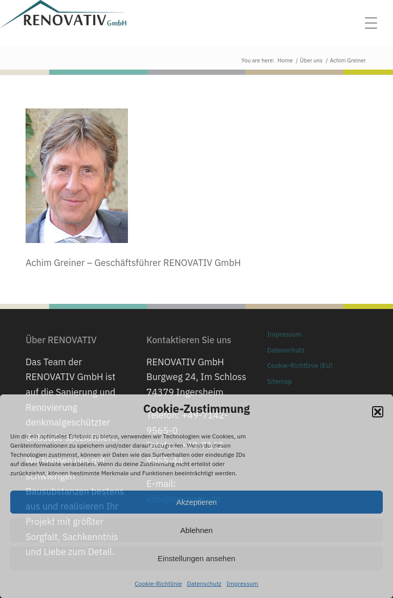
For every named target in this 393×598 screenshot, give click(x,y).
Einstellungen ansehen (196, 558)
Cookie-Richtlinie (158, 583)
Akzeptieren (196, 502)
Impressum (242, 583)
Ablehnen (196, 530)
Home (285, 60)
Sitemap (279, 381)
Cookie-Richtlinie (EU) (300, 365)
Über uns (311, 60)
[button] (378, 412)
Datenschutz (204, 583)
